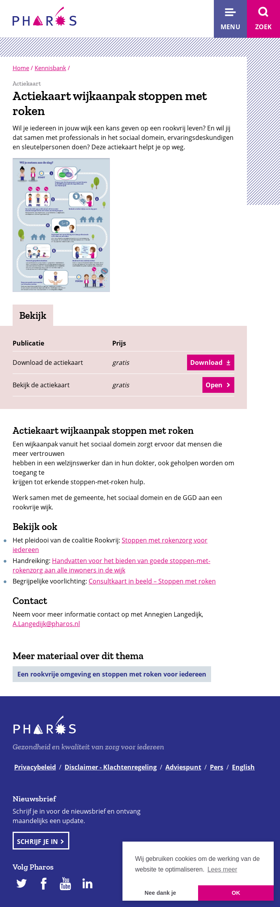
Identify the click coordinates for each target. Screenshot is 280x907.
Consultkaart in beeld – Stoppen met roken (152, 581)
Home (21, 68)
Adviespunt (183, 767)
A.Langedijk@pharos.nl (46, 623)
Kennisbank (50, 68)
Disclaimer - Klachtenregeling (111, 767)
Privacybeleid (35, 767)
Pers (216, 767)
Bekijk (32, 315)
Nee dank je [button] (160, 893)
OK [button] (236, 893)
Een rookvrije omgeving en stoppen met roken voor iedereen (111, 674)
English (243, 767)
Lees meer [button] (222, 869)
